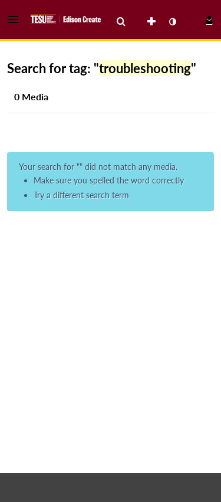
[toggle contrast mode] (172, 21)
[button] (16, 19)
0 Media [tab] (31, 96)
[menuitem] (120, 21)
